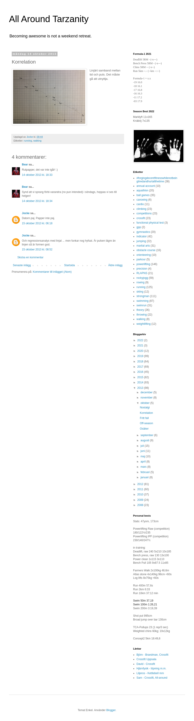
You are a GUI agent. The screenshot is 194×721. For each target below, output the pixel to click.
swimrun (141, 305)
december (147, 392)
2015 (140, 377)
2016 (140, 371)
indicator (141, 236)
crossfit (140, 218)
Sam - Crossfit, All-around (151, 677)
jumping (141, 241)
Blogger (110, 710)
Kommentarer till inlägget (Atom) (52, 271)
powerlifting (143, 264)
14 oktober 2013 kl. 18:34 (37, 201)
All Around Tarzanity (49, 19)
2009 (140, 499)
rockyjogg (142, 277)
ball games (143, 195)
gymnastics (143, 231)
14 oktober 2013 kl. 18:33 (37, 174)
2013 (140, 387)
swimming (142, 300)
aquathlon (142, 190)
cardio (140, 204)
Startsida (69, 265)
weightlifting (143, 323)
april (143, 461)
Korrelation (146, 412)
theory (140, 309)
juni (143, 451)
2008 (140, 505)
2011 (140, 489)
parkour (141, 259)
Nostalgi (145, 407)
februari (145, 472)
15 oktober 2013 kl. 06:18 (37, 223)
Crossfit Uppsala (146, 659)
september (147, 435)
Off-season (146, 423)
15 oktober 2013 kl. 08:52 (37, 249)
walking (37, 140)
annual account (145, 186)
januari (145, 477)
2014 (140, 382)
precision (141, 268)
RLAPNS (141, 273)
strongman (142, 296)
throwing (141, 314)
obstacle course (145, 250)
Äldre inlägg (115, 265)
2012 (140, 484)
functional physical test (150, 222)
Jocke (26, 213)
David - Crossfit (145, 664)
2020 (140, 350)
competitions (144, 213)
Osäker (144, 428)
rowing (140, 282)
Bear (25, 164)
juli (143, 445)
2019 (140, 356)
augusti (145, 440)
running (28, 140)
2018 (140, 361)
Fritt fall (144, 418)
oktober (145, 403)
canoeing (142, 199)
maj (143, 456)
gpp (138, 227)
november (147, 397)
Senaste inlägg (22, 265)
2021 (140, 345)
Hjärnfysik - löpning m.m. (151, 668)
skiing (139, 291)
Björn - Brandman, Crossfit (152, 654)
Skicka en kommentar (30, 257)
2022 (140, 340)
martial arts (143, 245)
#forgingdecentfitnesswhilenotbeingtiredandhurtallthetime (156, 179)
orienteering (143, 254)
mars (144, 466)
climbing (141, 209)
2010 (140, 494)
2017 (140, 366)
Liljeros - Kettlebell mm (150, 673)
